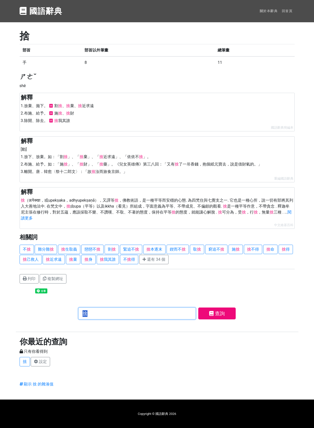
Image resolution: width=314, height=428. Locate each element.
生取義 (69, 249)
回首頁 (287, 11)
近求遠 (54, 259)
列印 (29, 278)
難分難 (46, 249)
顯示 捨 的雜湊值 (37, 384)
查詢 (217, 313)
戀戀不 (92, 249)
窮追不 (216, 249)
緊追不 (131, 249)
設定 (40, 361)
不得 (253, 249)
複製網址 (53, 278)
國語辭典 (41, 11)
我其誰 (108, 259)
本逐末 (154, 249)
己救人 (31, 259)
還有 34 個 (154, 259)
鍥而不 (178, 249)
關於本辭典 (269, 11)
